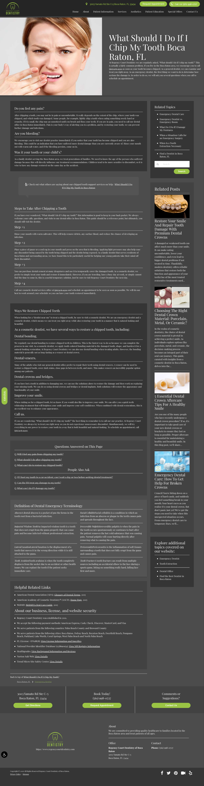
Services (122, 11)
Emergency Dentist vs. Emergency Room (171, 121)
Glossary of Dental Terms (67, 594)
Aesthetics (136, 11)
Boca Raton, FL (23, 681)
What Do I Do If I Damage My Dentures (172, 129)
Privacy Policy (15, 774)
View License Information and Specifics (61, 641)
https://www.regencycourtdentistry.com (55, 749)
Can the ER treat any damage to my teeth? (39, 482)
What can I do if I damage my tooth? (36, 488)
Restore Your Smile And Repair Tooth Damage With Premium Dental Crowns (170, 229)
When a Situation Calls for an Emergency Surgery (173, 137)
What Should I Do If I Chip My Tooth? (41, 677)
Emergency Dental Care (172, 114)
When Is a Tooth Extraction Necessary (170, 144)
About (86, 11)
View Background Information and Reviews (53, 651)
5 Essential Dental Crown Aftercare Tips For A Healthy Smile (170, 402)
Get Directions (33, 705)
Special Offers (175, 11)
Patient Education (154, 11)
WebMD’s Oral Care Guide (39, 604)
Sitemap (26, 774)
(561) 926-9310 (115, 68)
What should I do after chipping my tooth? (39, 459)
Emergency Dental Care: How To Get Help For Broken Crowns (170, 481)
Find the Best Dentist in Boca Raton (172, 578)
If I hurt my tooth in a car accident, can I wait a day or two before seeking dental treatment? (65, 477)
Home (76, 11)
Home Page (76, 599)
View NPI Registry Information (84, 646)
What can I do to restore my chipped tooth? (40, 465)
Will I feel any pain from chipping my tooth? (40, 454)
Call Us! (183, 4)
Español (4, 396)
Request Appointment (153, 4)
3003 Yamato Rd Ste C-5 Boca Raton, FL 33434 (110, 4)
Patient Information (103, 11)
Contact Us (192, 11)
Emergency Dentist (43, 681)
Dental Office (166, 571)
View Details (41, 656)
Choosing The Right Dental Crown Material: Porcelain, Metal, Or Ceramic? (171, 316)
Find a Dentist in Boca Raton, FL (171, 155)
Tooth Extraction (168, 563)
